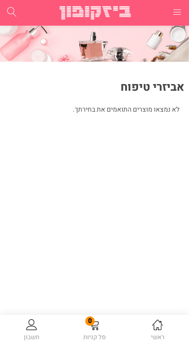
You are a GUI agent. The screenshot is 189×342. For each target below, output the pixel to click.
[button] (94, 330)
